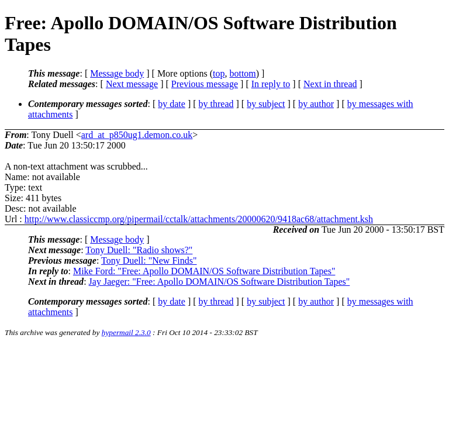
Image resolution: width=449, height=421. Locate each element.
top (218, 73)
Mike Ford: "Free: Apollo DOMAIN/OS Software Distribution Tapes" (204, 271)
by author (316, 104)
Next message (132, 84)
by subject (266, 104)
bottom (242, 73)
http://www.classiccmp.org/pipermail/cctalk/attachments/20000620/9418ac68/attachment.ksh (199, 219)
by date (171, 104)
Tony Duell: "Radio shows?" (138, 250)
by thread (216, 104)
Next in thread (330, 84)
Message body (117, 73)
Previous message (204, 84)
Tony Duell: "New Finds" (149, 260)
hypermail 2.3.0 (126, 332)
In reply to (271, 84)
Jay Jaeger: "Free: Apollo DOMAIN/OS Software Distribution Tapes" (219, 282)
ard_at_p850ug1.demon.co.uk (137, 135)
